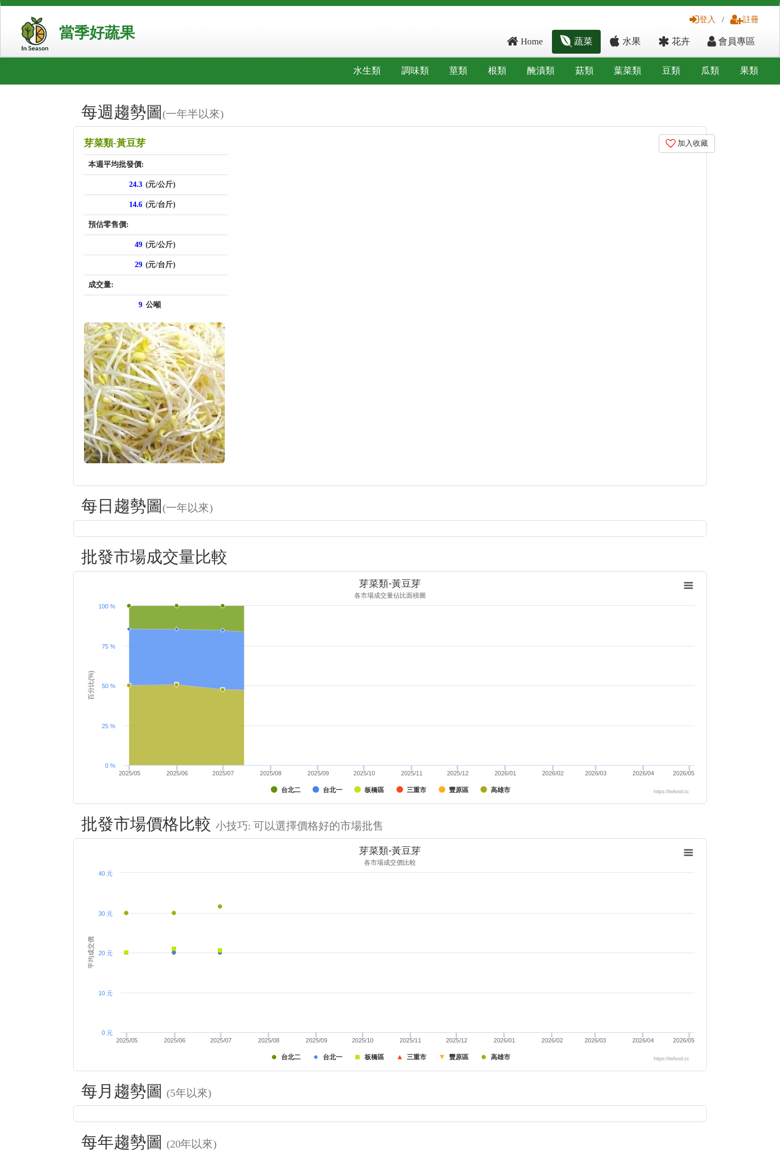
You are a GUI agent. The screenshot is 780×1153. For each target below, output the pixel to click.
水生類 (367, 71)
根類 (497, 71)
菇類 (584, 71)
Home (525, 41)
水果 (625, 41)
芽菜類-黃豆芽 (115, 143)
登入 (703, 19)
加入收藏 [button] (687, 143)
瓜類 (710, 71)
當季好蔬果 (97, 32)
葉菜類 (627, 71)
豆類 (671, 71)
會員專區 (731, 41)
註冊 (744, 19)
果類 (749, 71)
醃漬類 (541, 71)
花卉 (674, 41)
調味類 (415, 71)
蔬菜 (576, 41)
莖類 (458, 71)
